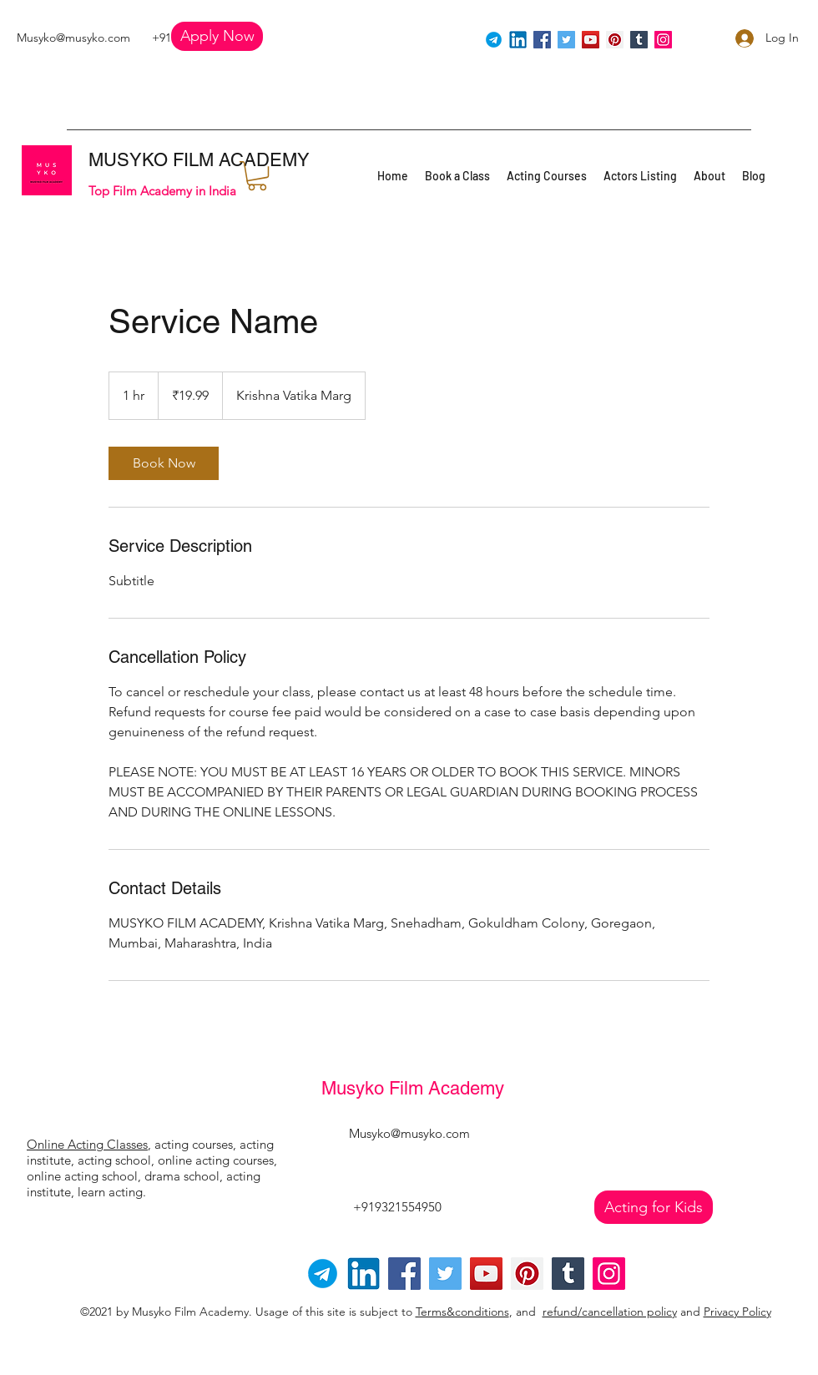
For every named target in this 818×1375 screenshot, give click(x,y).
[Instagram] (663, 39)
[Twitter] (566, 39)
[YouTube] (590, 39)
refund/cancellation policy (610, 1311)
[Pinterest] (615, 39)
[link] (164, 463)
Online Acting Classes (87, 1144)
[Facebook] (542, 39)
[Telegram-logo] (322, 1273)
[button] (217, 36)
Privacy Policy (737, 1311)
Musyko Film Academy (412, 1088)
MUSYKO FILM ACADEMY (199, 159)
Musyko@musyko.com (73, 37)
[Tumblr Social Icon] (639, 39)
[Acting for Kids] (653, 1207)
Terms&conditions (462, 1311)
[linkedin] (518, 39)
